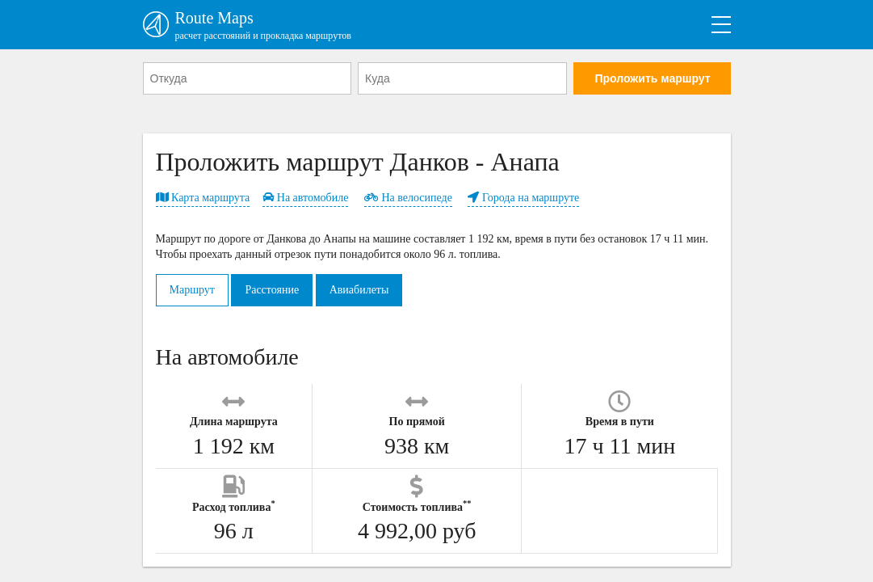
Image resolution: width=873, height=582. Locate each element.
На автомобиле (305, 198)
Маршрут (192, 290)
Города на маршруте (523, 198)
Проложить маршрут (652, 78)
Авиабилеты (359, 290)
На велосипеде (408, 198)
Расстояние (272, 290)
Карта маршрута (203, 198)
